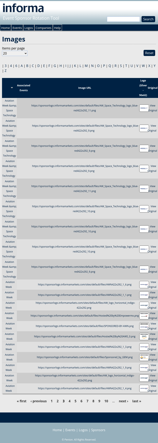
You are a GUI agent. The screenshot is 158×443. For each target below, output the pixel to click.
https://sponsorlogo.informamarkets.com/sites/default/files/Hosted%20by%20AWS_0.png (84, 336)
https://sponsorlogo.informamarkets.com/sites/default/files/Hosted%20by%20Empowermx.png (85, 315)
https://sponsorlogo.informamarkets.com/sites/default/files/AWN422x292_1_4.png (85, 388)
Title (9, 88)
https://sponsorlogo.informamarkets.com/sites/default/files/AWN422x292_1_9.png (85, 367)
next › (123, 401)
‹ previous (39, 401)
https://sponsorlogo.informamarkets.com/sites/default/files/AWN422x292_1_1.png (85, 295)
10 (106, 401)
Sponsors (98, 430)
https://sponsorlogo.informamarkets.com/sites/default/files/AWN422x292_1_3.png (85, 347)
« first (21, 401)
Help (57, 28)
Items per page (13, 48)
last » (136, 401)
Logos (28, 28)
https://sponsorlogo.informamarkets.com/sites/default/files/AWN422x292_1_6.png (85, 284)
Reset (149, 53)
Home (5, 28)
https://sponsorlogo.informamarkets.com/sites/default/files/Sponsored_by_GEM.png (85, 357)
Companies (43, 28)
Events (17, 28)
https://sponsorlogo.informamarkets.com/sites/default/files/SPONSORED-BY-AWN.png (85, 326)
